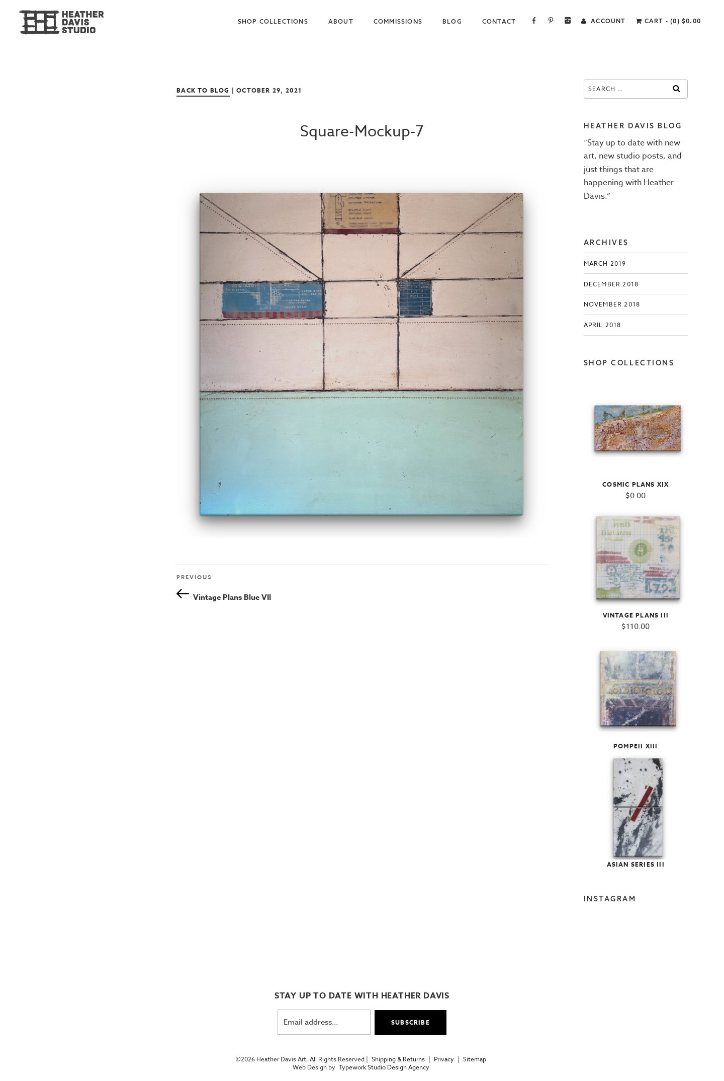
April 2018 (602, 325)
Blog (452, 21)
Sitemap (474, 1059)
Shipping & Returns (398, 1059)
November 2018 (612, 304)
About (340, 21)
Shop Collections (273, 21)
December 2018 (611, 284)
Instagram (568, 21)
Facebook (534, 21)
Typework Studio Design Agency (384, 1067)
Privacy (444, 1059)
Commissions (398, 21)
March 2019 (605, 263)
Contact (499, 21)
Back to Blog (202, 90)
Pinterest (551, 21)
